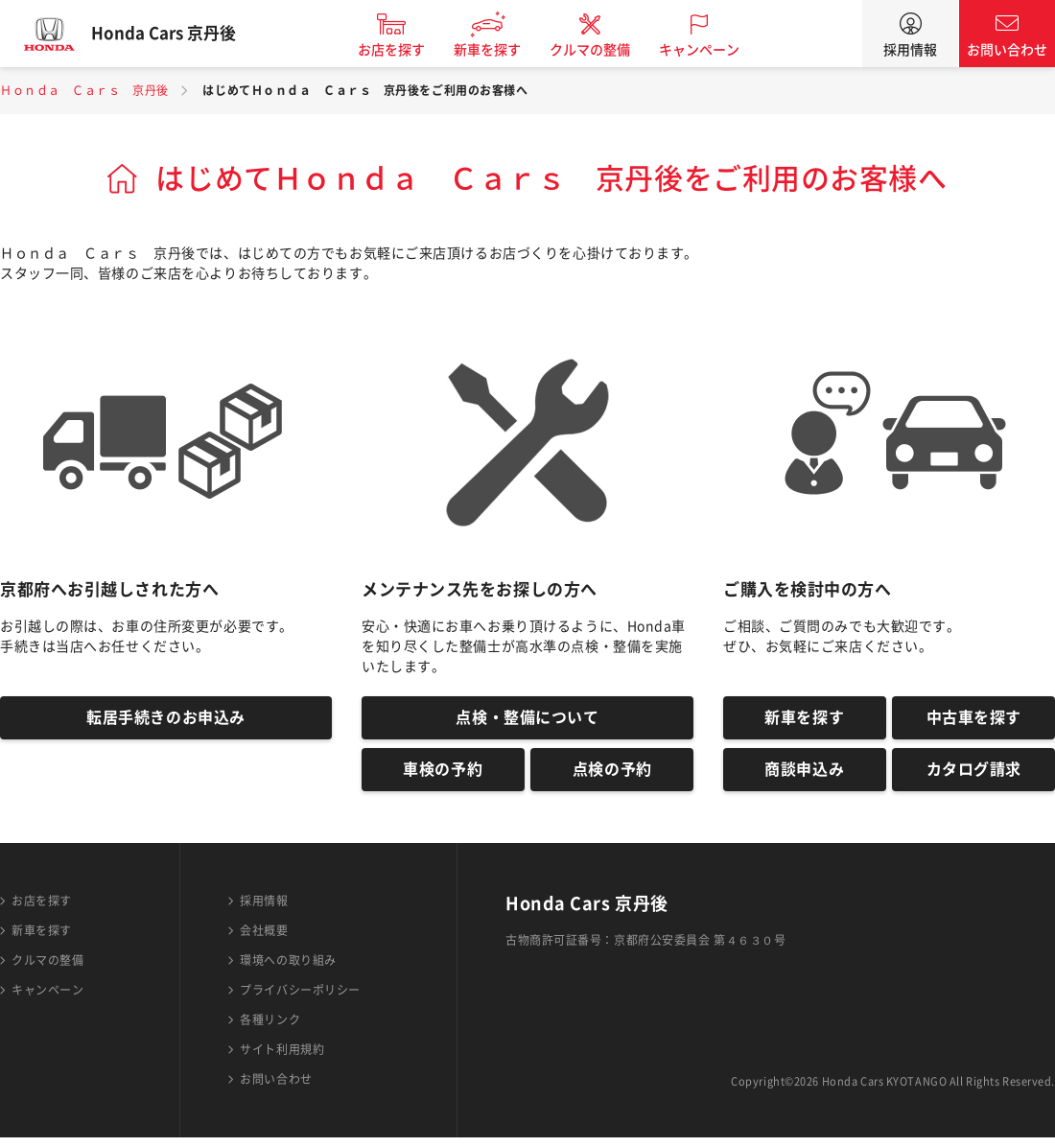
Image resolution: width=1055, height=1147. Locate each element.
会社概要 (264, 940)
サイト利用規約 (282, 1059)
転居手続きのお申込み (166, 720)
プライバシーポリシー (300, 999)
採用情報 (910, 50)
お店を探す (405, 50)
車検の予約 (442, 776)
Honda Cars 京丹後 (177, 33)
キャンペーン (713, 50)
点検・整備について (527, 720)
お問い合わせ (1007, 50)
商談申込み (804, 776)
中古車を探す (973, 720)
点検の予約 (612, 776)
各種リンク (270, 1029)
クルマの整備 (604, 50)
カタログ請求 (973, 776)
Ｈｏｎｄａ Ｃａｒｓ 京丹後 (84, 90)
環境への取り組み (288, 969)
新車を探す (501, 50)
